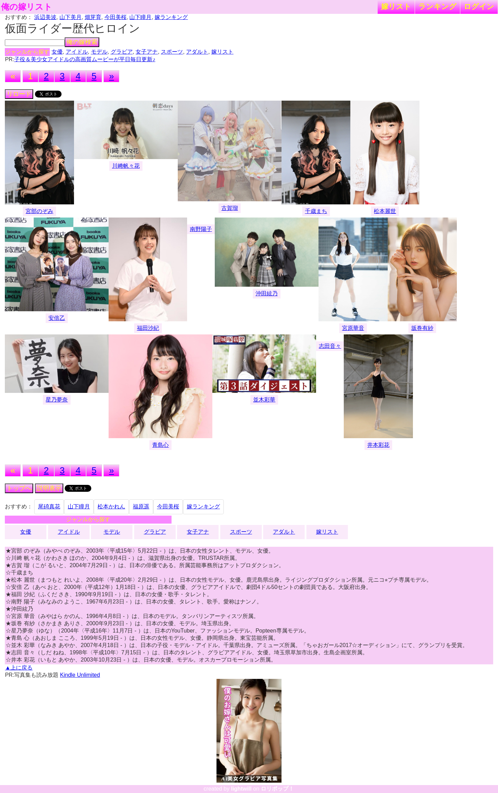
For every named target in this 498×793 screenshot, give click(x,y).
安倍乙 (56, 318)
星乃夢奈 (57, 400)
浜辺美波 (45, 17)
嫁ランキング (171, 17)
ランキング (437, 6)
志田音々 (330, 346)
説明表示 (49, 488)
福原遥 (141, 506)
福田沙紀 (148, 328)
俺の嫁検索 (82, 42)
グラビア (122, 52)
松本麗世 (385, 211)
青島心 (160, 445)
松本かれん (111, 506)
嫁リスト (396, 6)
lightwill (241, 789)
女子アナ (147, 52)
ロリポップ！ (277, 789)
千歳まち (316, 211)
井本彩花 (378, 445)
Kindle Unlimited (80, 675)
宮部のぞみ (39, 211)
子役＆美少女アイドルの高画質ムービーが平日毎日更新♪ (84, 59)
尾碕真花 (49, 506)
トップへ (19, 488)
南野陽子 (201, 229)
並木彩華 (264, 400)
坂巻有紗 (422, 328)
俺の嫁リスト (26, 6)
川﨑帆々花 (126, 166)
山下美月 (70, 17)
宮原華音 (353, 328)
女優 (57, 52)
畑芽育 (93, 17)
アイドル (77, 52)
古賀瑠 (229, 208)
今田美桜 (115, 17)
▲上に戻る (19, 668)
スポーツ (172, 52)
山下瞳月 (140, 17)
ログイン (479, 6)
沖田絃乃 (267, 293)
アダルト (197, 52)
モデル (99, 52)
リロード (19, 94)
